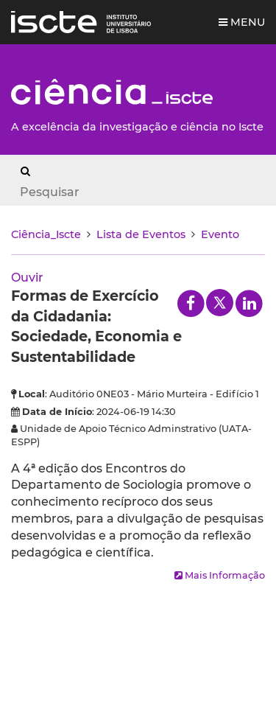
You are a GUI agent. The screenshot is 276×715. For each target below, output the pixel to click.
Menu (242, 22)
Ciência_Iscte (46, 234)
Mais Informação (219, 575)
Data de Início (57, 411)
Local (31, 394)
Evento (220, 234)
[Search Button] (25, 171)
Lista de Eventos (140, 234)
